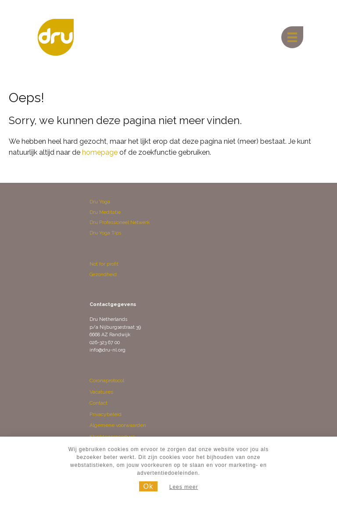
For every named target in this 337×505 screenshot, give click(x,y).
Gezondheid (103, 274)
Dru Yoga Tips (105, 233)
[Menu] (292, 37)
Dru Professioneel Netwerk (120, 222)
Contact (99, 403)
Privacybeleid (106, 414)
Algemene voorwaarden (118, 425)
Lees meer (183, 487)
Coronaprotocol (107, 380)
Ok (148, 486)
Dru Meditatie (105, 212)
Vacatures (101, 392)
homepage (100, 152)
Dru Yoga (100, 202)
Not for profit (104, 264)
